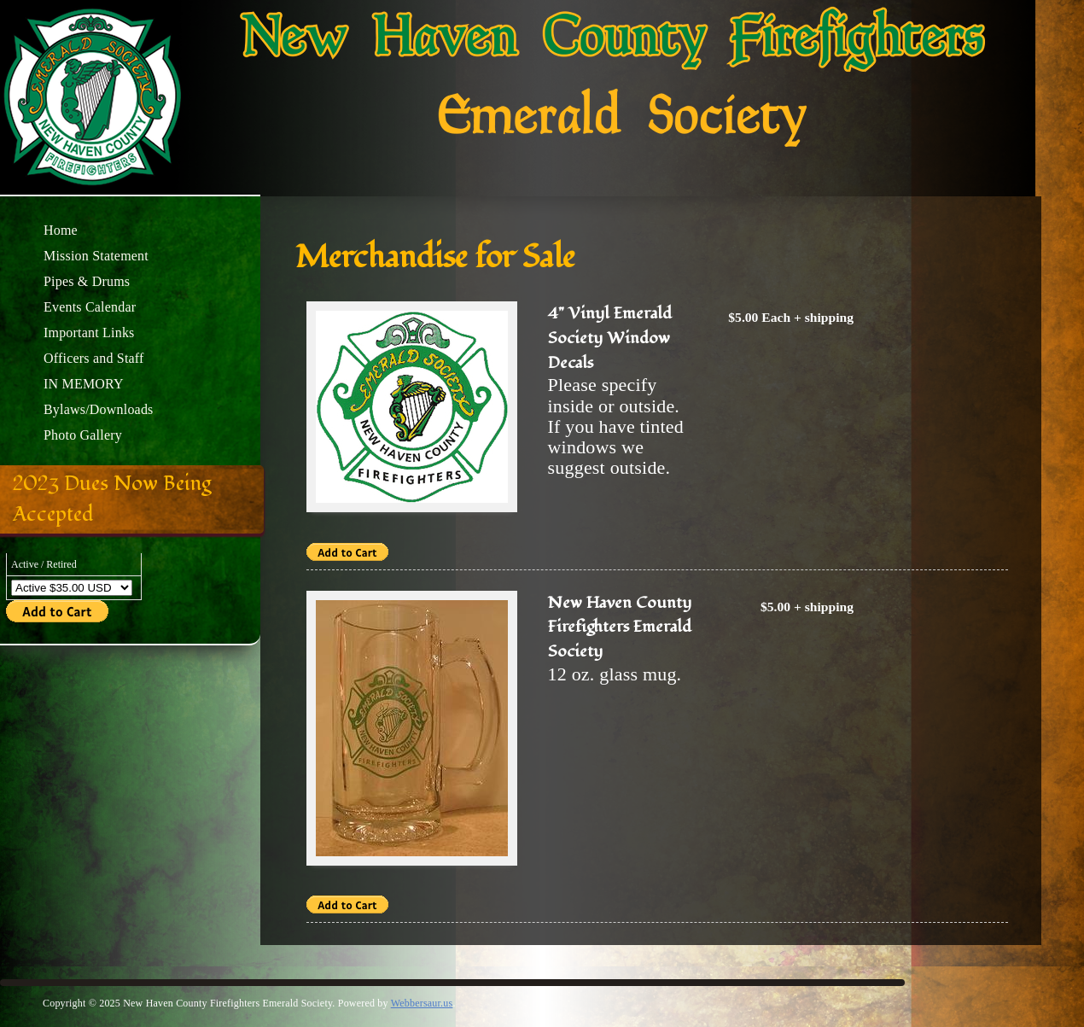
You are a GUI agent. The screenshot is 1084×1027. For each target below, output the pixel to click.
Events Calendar (90, 307)
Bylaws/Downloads (99, 409)
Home (61, 230)
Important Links (89, 332)
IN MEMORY (84, 383)
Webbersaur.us (422, 1003)
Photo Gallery (83, 435)
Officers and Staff (94, 358)
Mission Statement (96, 255)
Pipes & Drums (87, 281)
